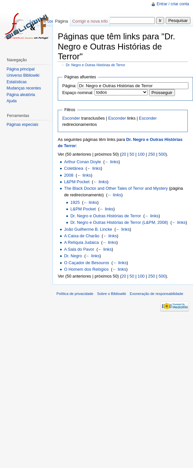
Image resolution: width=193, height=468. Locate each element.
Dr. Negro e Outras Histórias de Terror (95, 65)
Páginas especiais (22, 124)
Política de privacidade (75, 294)
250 (151, 154)
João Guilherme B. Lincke (88, 229)
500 (162, 154)
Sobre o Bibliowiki (111, 294)
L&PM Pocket (77, 181)
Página (61, 21)
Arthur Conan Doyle (82, 161)
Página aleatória (21, 94)
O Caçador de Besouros (86, 262)
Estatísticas (17, 82)
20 (123, 154)
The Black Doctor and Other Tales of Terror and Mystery (116, 188)
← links (111, 161)
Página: (69, 85)
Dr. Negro (73, 255)
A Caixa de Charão (81, 235)
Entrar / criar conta (173, 4)
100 (141, 154)
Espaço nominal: (78, 92)
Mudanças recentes (24, 88)
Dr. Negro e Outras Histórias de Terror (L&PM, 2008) (119, 222)
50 (132, 154)
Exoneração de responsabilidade (156, 294)
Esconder (71, 118)
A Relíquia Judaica (81, 242)
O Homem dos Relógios (86, 269)
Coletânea (73, 168)
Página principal (20, 69)
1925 (74, 202)
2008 (68, 175)
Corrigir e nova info (90, 21)
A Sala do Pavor (79, 249)
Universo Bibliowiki (23, 75)
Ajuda (12, 101)
